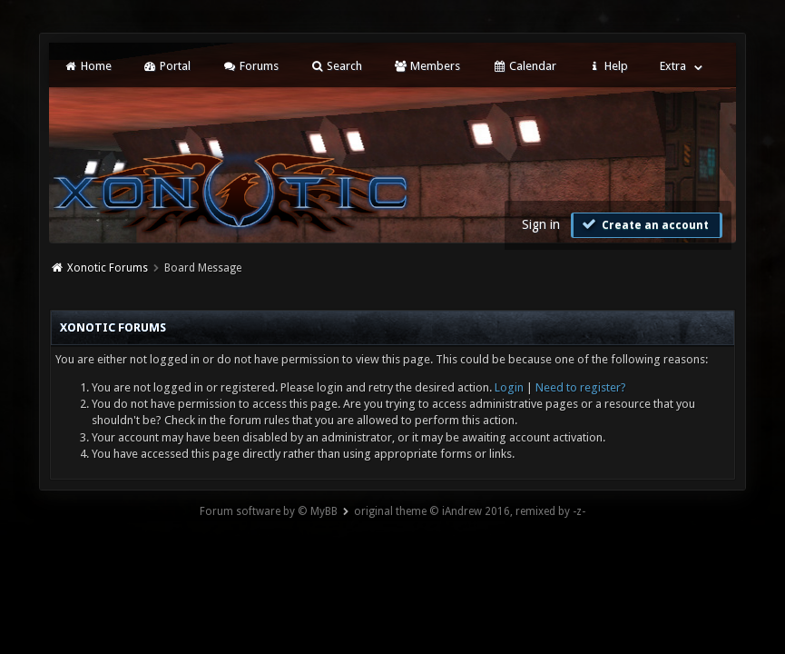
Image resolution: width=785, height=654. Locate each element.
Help (608, 66)
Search (336, 66)
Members (427, 66)
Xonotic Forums (107, 268)
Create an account (644, 224)
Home (87, 66)
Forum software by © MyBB (269, 511)
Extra (673, 66)
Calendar (523, 66)
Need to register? (580, 387)
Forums (250, 66)
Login (509, 387)
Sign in (541, 224)
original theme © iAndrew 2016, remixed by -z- (469, 511)
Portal (167, 66)
